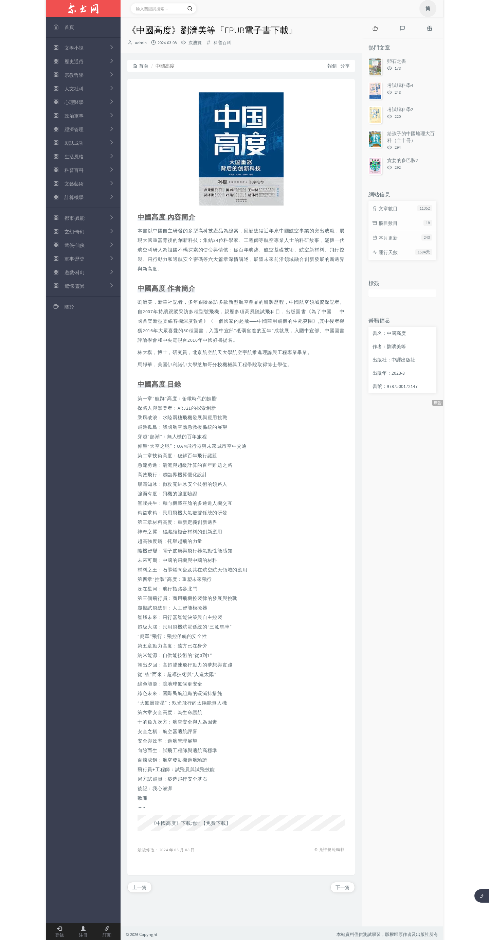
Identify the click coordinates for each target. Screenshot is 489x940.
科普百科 (222, 43)
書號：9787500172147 (395, 386)
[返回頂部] (481, 896)
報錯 (332, 66)
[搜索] (189, 8)
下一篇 (343, 887)
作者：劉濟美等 (389, 346)
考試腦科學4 (400, 85)
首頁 (140, 66)
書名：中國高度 (389, 333)
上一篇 (139, 887)
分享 (345, 66)
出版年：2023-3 (389, 373)
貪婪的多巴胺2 (402, 160)
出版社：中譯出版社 (394, 360)
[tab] (375, 27)
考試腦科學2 (400, 109)
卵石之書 (396, 61)
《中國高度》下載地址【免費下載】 (191, 823)
